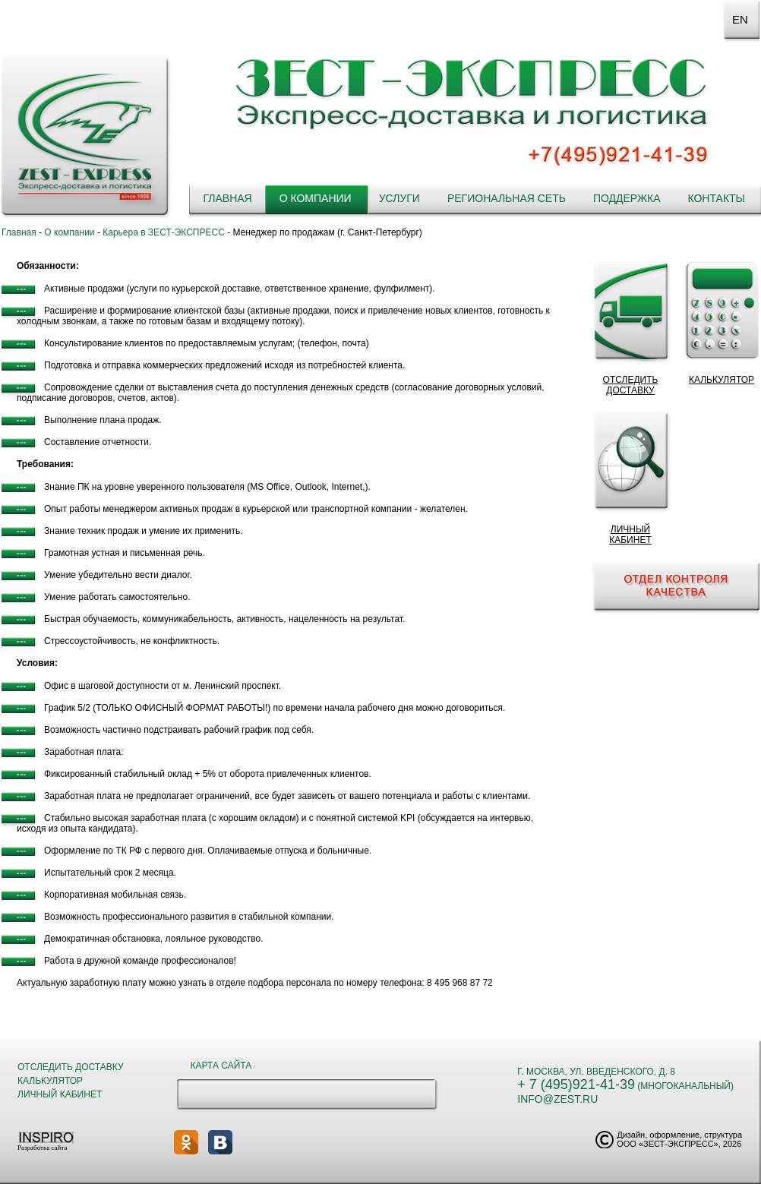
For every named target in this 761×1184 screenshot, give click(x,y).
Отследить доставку (70, 1067)
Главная (227, 198)
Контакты (716, 198)
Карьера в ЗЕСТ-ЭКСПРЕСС (164, 232)
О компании (315, 198)
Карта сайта (221, 1065)
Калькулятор (50, 1080)
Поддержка (627, 198)
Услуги (399, 198)
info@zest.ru (557, 1099)
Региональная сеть (506, 198)
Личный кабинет (59, 1094)
